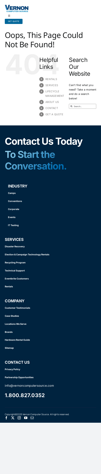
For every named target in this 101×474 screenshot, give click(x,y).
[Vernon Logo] (17, 6)
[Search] (71, 106)
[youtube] (25, 417)
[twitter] (12, 417)
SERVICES (51, 85)
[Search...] (82, 106)
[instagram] (19, 417)
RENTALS (51, 79)
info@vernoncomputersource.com (29, 385)
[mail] (32, 417)
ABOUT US (52, 102)
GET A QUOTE (54, 114)
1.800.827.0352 (25, 395)
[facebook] (6, 417)
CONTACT (51, 108)
